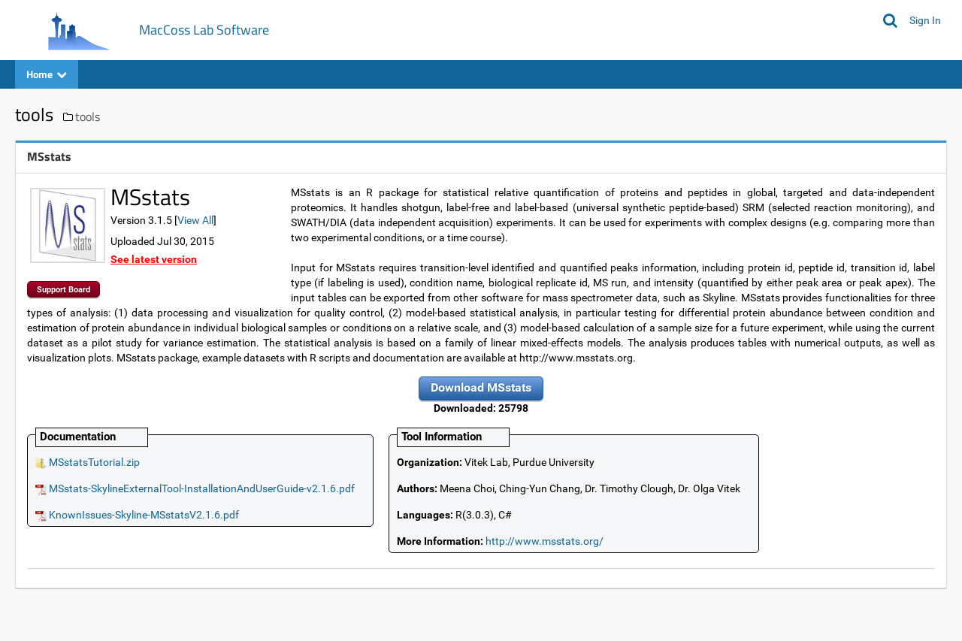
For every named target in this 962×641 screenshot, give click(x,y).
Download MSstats (481, 387)
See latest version (153, 259)
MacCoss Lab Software (204, 30)
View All (195, 220)
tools (87, 116)
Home (46, 74)
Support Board (63, 290)
